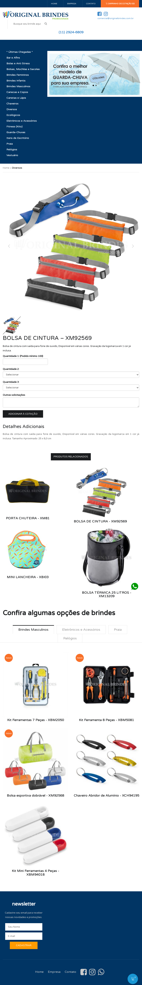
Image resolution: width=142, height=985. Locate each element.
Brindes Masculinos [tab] (33, 630)
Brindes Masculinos (18, 86)
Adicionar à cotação (23, 413)
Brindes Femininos (17, 74)
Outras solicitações (14, 395)
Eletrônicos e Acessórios (21, 120)
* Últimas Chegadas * (19, 51)
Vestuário (12, 155)
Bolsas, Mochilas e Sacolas (23, 69)
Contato (91, 4)
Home (54, 4)
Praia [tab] (118, 630)
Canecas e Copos (17, 92)
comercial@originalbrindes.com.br (115, 18)
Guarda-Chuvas (15, 132)
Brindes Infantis (16, 80)
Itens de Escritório (17, 138)
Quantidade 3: (11, 382)
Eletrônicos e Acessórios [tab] (81, 630)
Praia (9, 143)
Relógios (11, 149)
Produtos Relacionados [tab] (71, 456)
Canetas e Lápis (16, 97)
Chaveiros (12, 103)
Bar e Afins (13, 57)
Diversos (11, 109)
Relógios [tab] (70, 638)
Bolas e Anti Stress (18, 63)
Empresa (71, 4)
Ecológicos (13, 115)
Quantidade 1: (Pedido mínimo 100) (23, 356)
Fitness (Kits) (14, 126)
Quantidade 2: (11, 369)
